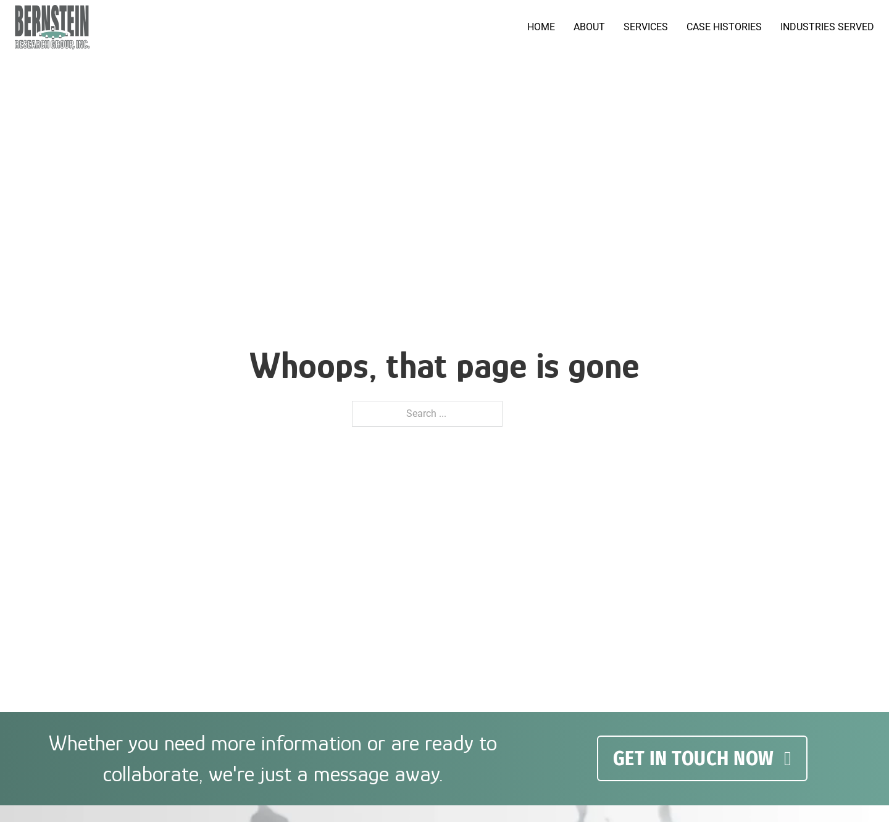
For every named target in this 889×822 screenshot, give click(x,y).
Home (541, 27)
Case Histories (724, 27)
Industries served (827, 27)
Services (646, 27)
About (589, 27)
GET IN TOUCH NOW (702, 758)
